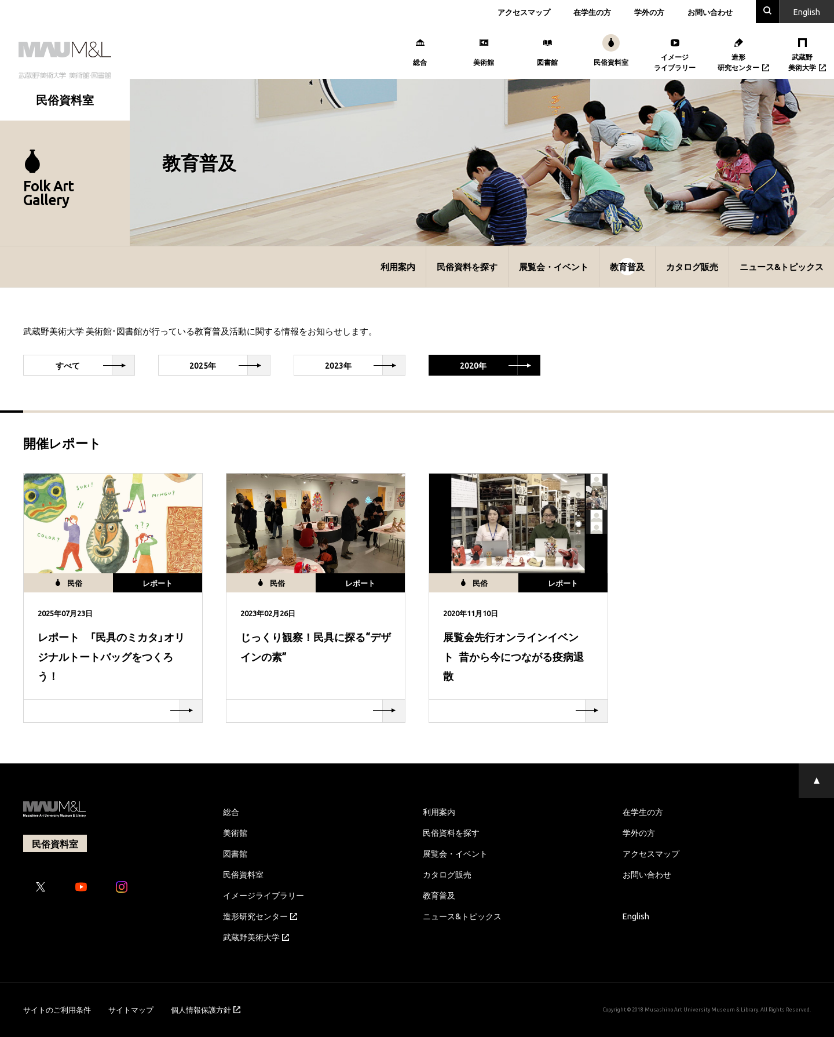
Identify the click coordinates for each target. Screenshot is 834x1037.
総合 (231, 811)
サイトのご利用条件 (57, 1009)
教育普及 (627, 266)
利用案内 (398, 266)
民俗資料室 (243, 874)
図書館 (235, 853)
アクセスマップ (524, 11)
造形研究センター (260, 916)
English (636, 916)
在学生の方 (592, 11)
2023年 (365, 365)
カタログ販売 (692, 266)
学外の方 (649, 11)
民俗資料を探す (467, 266)
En (806, 11)
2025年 (229, 365)
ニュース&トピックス (782, 266)
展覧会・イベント (553, 266)
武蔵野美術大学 (256, 937)
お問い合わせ (710, 11)
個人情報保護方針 (205, 1009)
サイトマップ (130, 1009)
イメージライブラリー (263, 895)
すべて (95, 365)
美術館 (235, 832)
